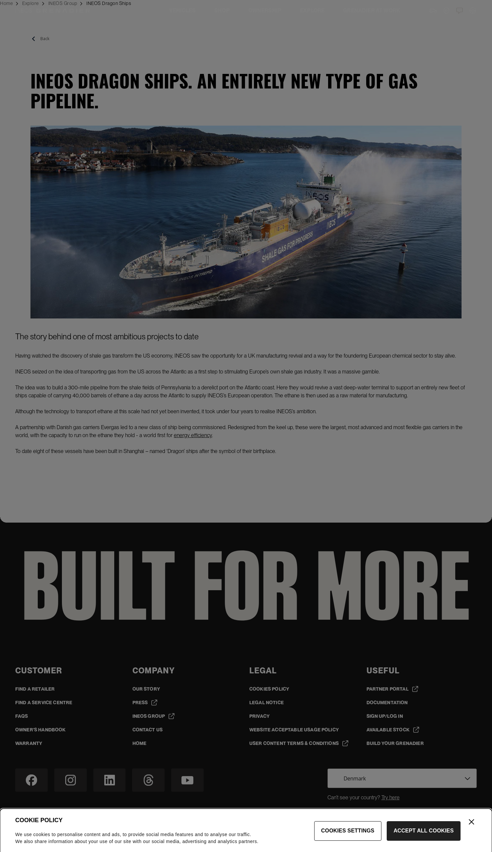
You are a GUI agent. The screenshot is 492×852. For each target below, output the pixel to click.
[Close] (471, 829)
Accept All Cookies (424, 838)
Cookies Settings (347, 838)
